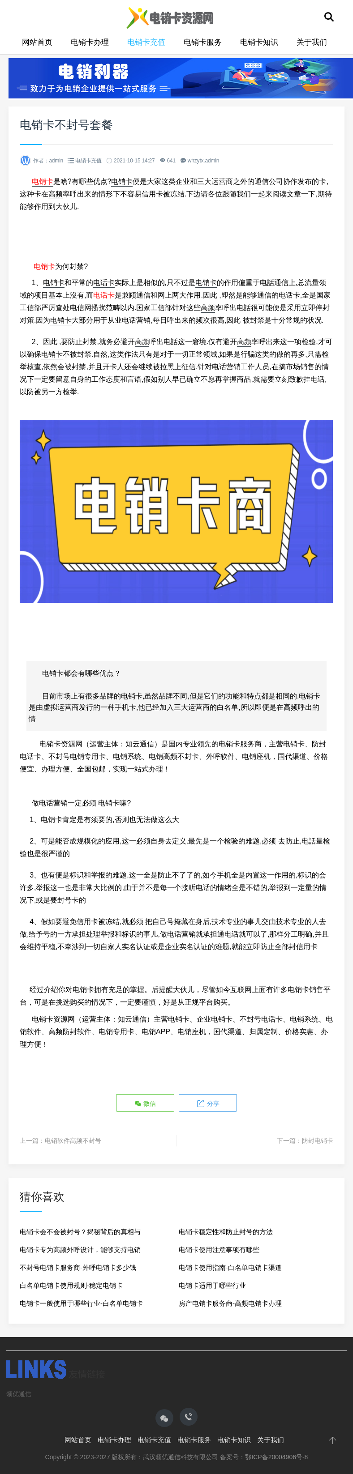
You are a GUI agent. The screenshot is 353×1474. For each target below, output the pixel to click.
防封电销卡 (317, 1139)
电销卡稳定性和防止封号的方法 (226, 1231)
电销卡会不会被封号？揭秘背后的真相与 (80, 1231)
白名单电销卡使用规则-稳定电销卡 (71, 1284)
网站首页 (37, 42)
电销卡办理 (90, 42)
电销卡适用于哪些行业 (212, 1284)
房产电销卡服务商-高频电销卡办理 (230, 1302)
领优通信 (18, 1393)
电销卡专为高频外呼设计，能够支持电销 (80, 1248)
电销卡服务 (203, 42)
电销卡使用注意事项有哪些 (219, 1248)
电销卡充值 (146, 42)
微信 (145, 1103)
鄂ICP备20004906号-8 (276, 1456)
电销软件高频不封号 (73, 1139)
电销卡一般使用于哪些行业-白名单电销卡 (81, 1302)
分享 (207, 1103)
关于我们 (312, 42)
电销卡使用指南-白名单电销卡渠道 (230, 1266)
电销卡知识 (259, 42)
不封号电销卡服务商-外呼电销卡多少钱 (78, 1266)
